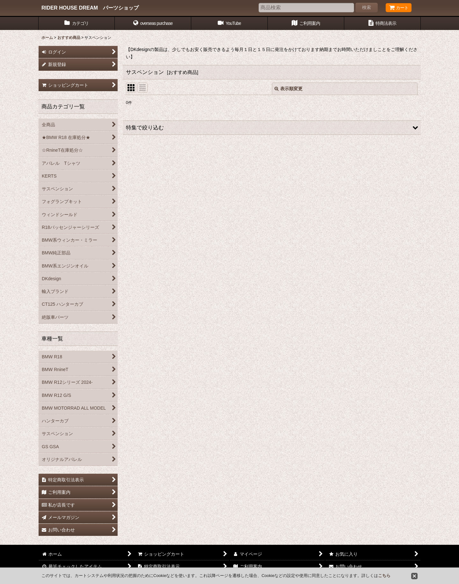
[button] (153, 23)
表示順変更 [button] (288, 88)
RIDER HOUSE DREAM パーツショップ (90, 8)
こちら (384, 575)
